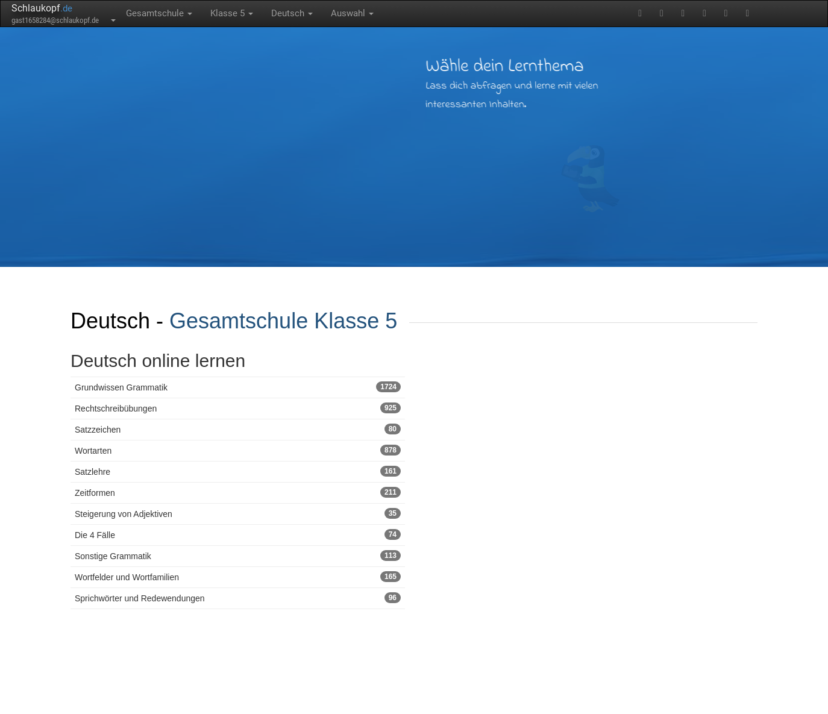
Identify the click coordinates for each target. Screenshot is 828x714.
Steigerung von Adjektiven (238, 513)
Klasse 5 (231, 13)
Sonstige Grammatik (238, 555)
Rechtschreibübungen (238, 407)
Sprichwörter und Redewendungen (238, 597)
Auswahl (352, 13)
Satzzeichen (238, 429)
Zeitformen (238, 492)
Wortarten (238, 450)
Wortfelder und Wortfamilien (238, 576)
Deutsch (292, 13)
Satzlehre (238, 471)
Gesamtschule (159, 13)
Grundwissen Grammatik (238, 386)
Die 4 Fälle (238, 534)
